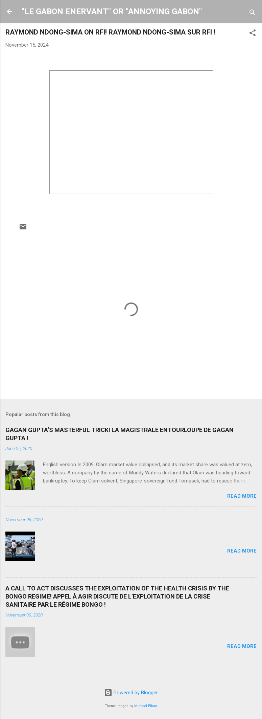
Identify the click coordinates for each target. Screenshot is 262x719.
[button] (252, 34)
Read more (242, 496)
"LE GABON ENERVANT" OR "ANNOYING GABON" (112, 11)
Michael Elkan (145, 706)
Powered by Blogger (131, 693)
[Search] (252, 13)
